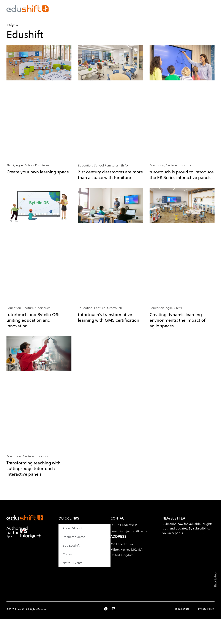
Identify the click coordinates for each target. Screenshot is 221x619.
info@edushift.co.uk (133, 531)
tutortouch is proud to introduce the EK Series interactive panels (182, 175)
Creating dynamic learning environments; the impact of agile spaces (177, 320)
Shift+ (10, 165)
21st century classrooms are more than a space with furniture (110, 175)
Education (85, 165)
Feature (171, 165)
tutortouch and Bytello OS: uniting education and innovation (32, 320)
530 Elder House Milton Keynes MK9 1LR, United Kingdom (126, 549)
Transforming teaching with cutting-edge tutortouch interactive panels (33, 468)
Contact (68, 554)
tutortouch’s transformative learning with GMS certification (108, 317)
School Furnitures (37, 165)
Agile (19, 165)
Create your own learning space (37, 172)
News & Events (72, 563)
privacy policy (193, 533)
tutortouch (186, 165)
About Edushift (72, 528)
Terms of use (182, 609)
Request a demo (74, 537)
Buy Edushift (71, 545)
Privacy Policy (206, 609)
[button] (213, 8)
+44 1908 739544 (126, 525)
